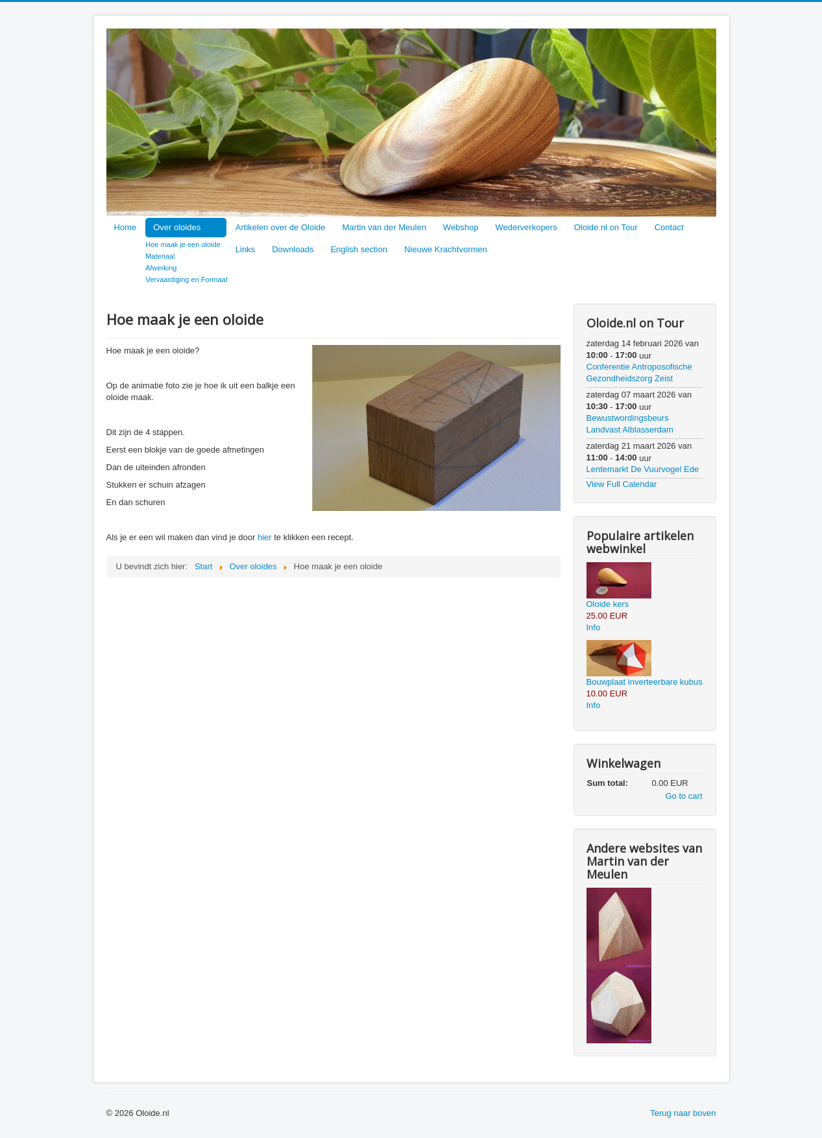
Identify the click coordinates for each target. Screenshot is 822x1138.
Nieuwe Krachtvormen (445, 249)
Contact (669, 227)
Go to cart (683, 796)
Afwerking (160, 268)
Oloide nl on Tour (606, 227)
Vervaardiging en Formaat (186, 279)
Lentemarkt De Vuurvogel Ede (642, 469)
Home (125, 227)
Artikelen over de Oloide (281, 227)
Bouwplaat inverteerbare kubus (644, 682)
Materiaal (160, 256)
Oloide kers (607, 604)
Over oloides (176, 227)
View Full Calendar (621, 484)
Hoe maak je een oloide (183, 244)
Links (245, 249)
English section (358, 249)
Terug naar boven (683, 1113)
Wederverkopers (526, 227)
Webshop (461, 227)
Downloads (292, 249)
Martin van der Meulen (384, 227)
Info (593, 627)
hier (265, 537)
